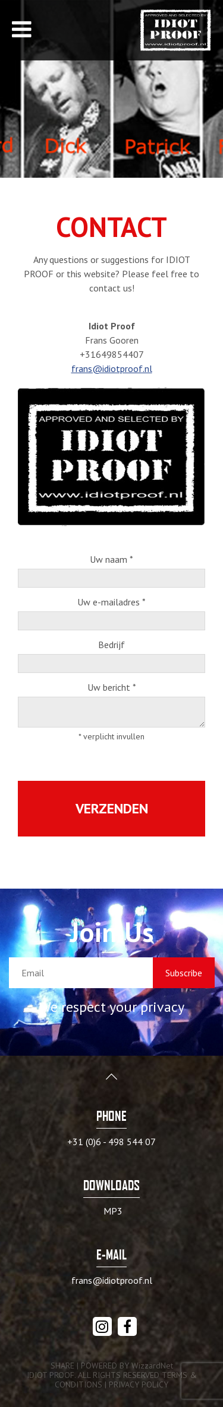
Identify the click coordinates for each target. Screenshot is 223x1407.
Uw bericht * (111, 687)
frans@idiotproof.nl (111, 368)
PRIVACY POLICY (138, 1384)
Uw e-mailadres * (111, 602)
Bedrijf (111, 645)
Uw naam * (111, 560)
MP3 (113, 1211)
